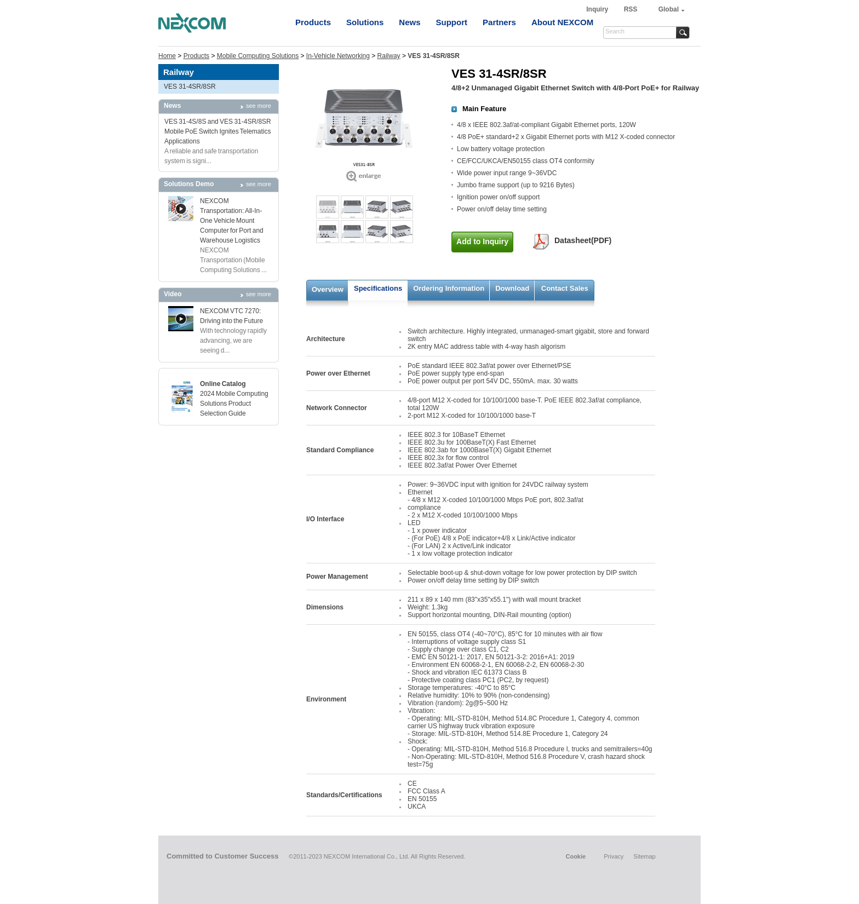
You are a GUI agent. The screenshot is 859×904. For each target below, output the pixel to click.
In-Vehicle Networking (338, 56)
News (409, 22)
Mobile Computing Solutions (258, 56)
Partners (499, 22)
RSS (631, 9)
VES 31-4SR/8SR (190, 86)
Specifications (378, 288)
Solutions (364, 22)
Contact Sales (564, 288)
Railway (388, 56)
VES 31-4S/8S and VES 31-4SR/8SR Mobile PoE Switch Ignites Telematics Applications (217, 131)
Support (452, 22)
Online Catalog (223, 384)
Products (313, 22)
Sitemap (644, 856)
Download (512, 288)
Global (668, 9)
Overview (327, 289)
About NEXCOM (562, 22)
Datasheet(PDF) (582, 240)
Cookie (575, 856)
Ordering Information (448, 288)
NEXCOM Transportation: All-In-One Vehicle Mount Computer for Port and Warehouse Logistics (232, 220)
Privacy (613, 856)
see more (258, 105)
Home (167, 56)
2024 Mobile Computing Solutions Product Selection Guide (234, 403)
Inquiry (598, 9)
